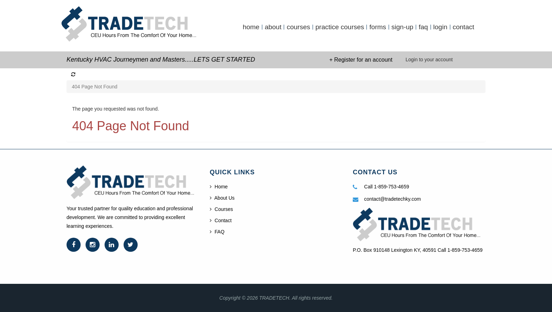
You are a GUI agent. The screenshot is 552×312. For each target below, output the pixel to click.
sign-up (402, 27)
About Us (222, 198)
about (273, 27)
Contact (221, 220)
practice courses (339, 27)
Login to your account (429, 59)
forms (377, 27)
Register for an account (363, 60)
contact (463, 27)
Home (219, 186)
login (440, 27)
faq (423, 27)
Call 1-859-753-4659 (386, 186)
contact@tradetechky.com (392, 199)
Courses (221, 209)
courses (298, 27)
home (251, 27)
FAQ (217, 232)
